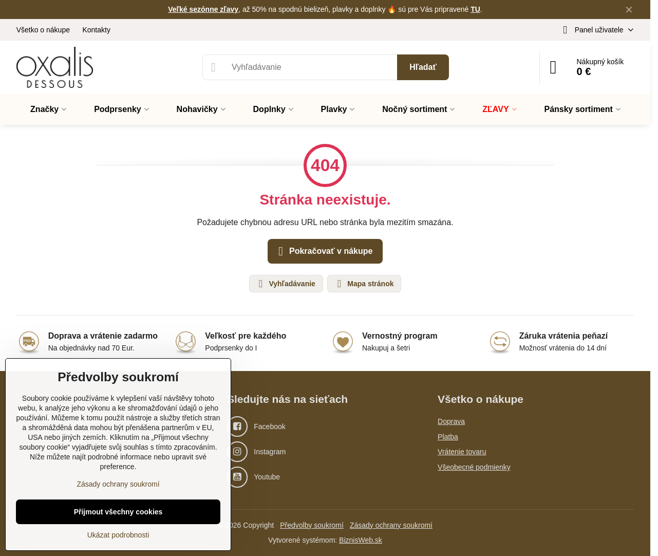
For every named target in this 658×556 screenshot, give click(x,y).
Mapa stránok (363, 284)
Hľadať (423, 67)
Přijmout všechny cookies (118, 512)
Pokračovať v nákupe (324, 251)
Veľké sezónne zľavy (203, 9)
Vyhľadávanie (285, 284)
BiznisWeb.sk (360, 540)
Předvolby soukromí (312, 525)
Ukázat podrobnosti (118, 535)
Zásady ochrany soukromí (391, 525)
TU (475, 9)
